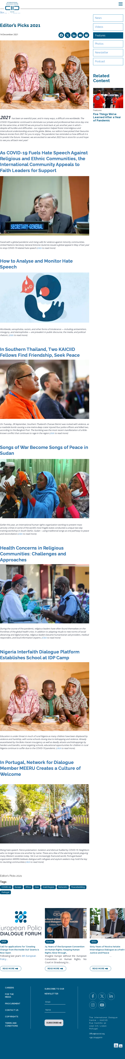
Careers (9, 988)
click (39, 248)
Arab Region (48, 887)
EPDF (4, 942)
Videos (99, 26)
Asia (37, 887)
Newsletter (101, 52)
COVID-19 (6, 887)
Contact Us (11, 1010)
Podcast (100, 61)
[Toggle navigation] (120, 4)
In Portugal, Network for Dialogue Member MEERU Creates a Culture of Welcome (40, 768)
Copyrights (11, 1017)
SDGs (93, 942)
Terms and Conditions (11, 1024)
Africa (28, 887)
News (98, 17)
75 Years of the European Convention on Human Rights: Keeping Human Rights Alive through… (64, 949)
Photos (99, 43)
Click (44, 637)
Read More (8, 968)
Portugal (5, 892)
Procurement (12, 1004)
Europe (18, 887)
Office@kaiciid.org (97, 1034)
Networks (62, 887)
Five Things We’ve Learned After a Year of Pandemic (107, 117)
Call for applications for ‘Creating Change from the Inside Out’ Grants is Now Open (19, 949)
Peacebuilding (78, 887)
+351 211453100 (95, 1037)
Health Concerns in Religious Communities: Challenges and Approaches (33, 554)
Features (100, 35)
